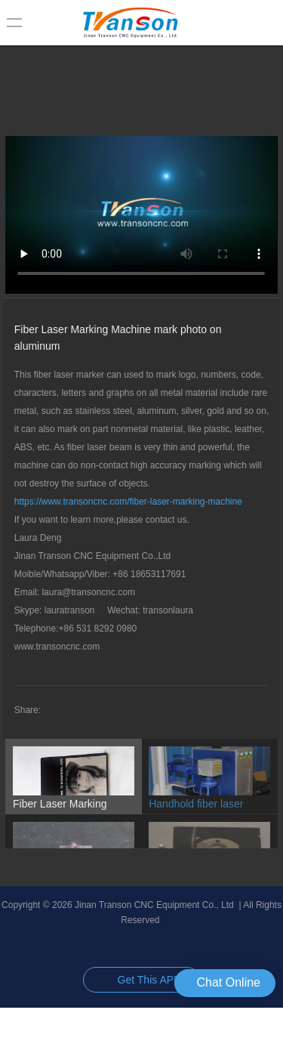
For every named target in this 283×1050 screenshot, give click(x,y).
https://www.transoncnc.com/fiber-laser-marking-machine (128, 501)
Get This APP (149, 980)
